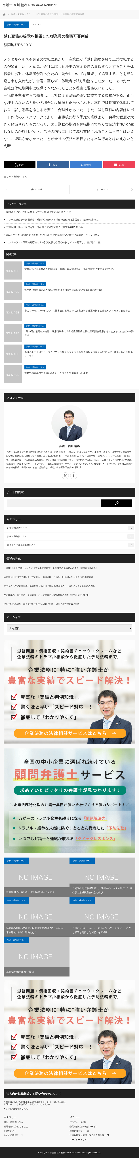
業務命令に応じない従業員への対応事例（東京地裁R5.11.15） (39, 212)
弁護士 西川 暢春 (69, 446)
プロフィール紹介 (78, 1122)
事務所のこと (10, 1131)
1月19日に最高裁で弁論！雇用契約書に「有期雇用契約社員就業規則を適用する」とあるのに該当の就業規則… (79, 333)
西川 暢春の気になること (16, 1126)
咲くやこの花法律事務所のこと (70, 545)
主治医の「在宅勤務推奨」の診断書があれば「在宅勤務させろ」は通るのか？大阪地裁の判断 (49, 586)
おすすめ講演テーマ (70, 528)
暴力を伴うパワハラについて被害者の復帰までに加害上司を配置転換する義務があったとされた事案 (77, 310)
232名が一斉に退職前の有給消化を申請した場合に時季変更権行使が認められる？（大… (53, 234)
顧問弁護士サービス (79, 1131)
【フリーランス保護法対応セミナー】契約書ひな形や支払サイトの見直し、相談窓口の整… (54, 242)
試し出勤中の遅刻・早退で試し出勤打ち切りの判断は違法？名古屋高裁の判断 (42, 604)
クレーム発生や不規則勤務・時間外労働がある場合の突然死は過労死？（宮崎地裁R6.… (52, 219)
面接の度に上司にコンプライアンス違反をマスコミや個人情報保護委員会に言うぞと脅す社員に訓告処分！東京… (78, 354)
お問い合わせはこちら (17, 1108)
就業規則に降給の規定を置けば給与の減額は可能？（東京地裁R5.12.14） (45, 227)
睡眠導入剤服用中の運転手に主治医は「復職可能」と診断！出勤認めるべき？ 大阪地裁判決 (48, 577)
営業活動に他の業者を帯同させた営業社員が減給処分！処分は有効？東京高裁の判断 (69, 269)
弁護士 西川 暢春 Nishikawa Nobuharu (67, 1152)
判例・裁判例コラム (16, 24)
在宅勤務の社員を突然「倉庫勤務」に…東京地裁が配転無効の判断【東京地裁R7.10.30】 (47, 595)
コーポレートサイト (79, 1139)
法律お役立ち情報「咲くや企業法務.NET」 (90, 1135)
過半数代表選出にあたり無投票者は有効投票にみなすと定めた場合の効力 (63, 290)
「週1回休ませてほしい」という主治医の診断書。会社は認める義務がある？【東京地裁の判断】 (51, 568)
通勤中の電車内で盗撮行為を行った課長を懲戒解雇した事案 (56, 373)
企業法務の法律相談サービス (84, 1126)
